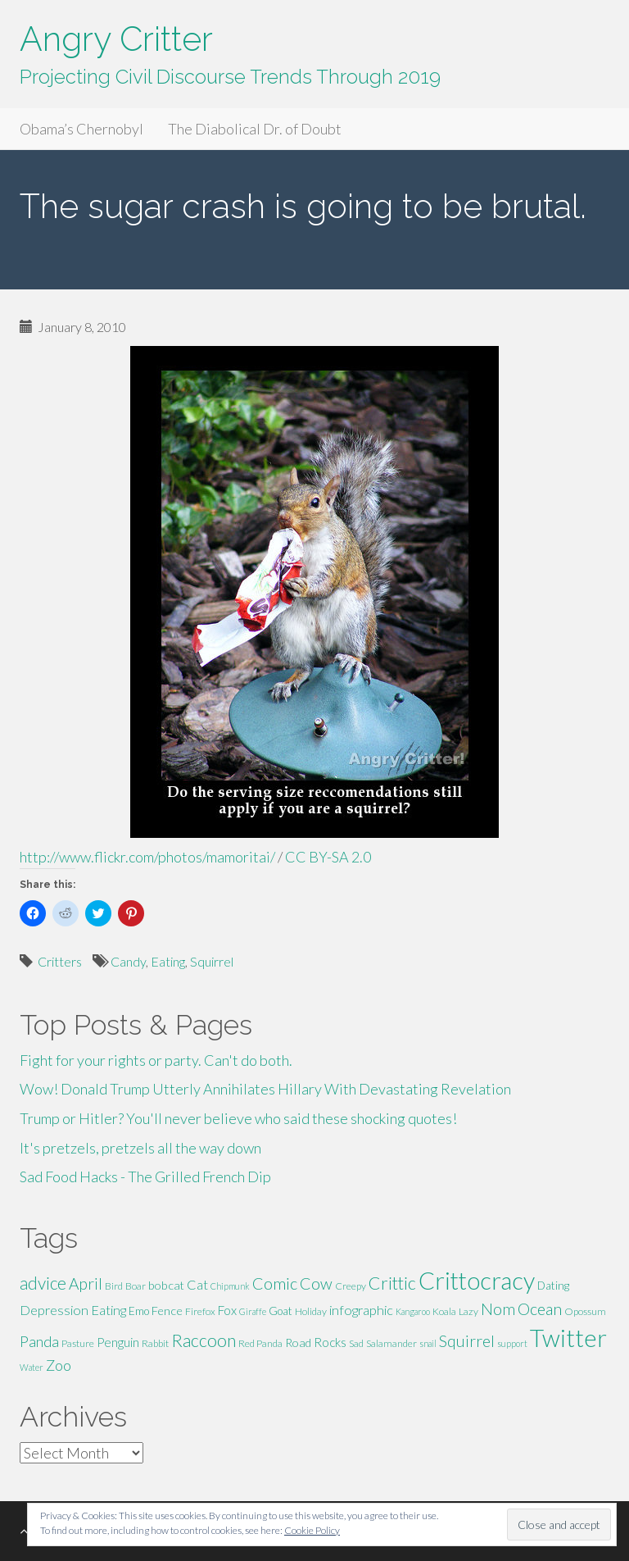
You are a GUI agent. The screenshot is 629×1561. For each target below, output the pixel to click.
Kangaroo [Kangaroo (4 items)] (413, 1311)
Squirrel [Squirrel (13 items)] (467, 1340)
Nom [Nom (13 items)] (498, 1308)
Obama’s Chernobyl (81, 129)
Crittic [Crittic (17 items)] (392, 1283)
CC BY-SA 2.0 (328, 857)
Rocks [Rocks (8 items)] (330, 1342)
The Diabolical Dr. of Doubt (255, 129)
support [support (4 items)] (512, 1343)
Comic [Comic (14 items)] (274, 1283)
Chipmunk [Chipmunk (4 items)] (230, 1286)
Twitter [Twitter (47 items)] (568, 1337)
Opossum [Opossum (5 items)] (585, 1311)
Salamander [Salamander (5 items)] (391, 1343)
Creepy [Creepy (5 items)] (350, 1286)
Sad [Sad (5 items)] (356, 1343)
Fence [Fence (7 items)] (167, 1311)
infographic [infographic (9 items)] (361, 1310)
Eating (168, 961)
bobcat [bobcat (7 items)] (166, 1285)
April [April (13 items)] (85, 1283)
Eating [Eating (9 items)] (108, 1310)
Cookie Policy (312, 1530)
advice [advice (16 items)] (43, 1283)
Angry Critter (116, 39)
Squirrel (211, 961)
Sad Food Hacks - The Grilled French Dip (145, 1176)
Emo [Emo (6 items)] (139, 1311)
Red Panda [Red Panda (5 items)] (260, 1343)
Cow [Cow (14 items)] (316, 1283)
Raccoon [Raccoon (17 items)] (203, 1340)
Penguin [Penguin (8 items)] (118, 1342)
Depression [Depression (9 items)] (54, 1310)
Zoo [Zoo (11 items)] (58, 1365)
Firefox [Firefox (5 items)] (200, 1311)
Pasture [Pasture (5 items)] (77, 1343)
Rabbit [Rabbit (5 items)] (155, 1343)
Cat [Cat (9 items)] (197, 1284)
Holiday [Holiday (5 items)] (311, 1311)
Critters (60, 961)
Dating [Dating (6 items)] (553, 1285)
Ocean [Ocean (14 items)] (540, 1308)
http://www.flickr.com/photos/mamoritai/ (147, 857)
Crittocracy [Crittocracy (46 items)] (477, 1280)
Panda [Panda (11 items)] (39, 1341)
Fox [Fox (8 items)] (227, 1310)
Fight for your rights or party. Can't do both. (156, 1060)
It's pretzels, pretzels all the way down (140, 1148)
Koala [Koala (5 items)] (444, 1311)
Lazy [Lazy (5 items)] (468, 1311)
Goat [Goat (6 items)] (280, 1311)
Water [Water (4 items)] (31, 1367)
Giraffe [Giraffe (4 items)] (252, 1311)
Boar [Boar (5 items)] (135, 1286)
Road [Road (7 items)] (298, 1342)
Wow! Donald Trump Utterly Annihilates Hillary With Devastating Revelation (265, 1089)
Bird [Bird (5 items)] (114, 1286)
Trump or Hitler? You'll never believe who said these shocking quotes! (238, 1118)
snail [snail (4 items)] (428, 1343)
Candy (128, 961)
